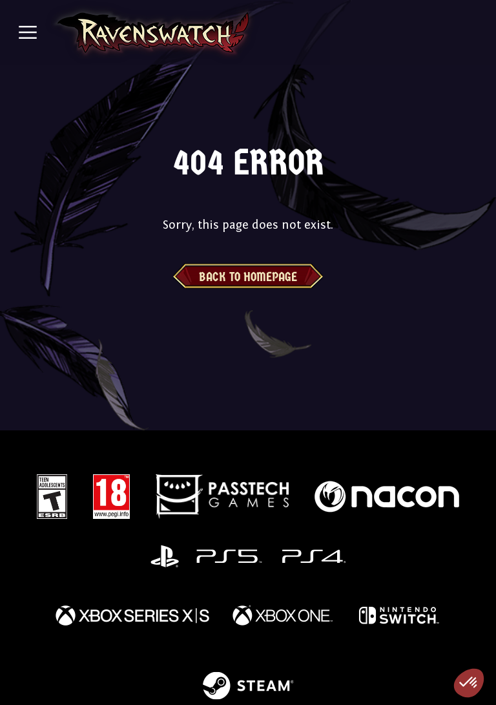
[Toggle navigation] (27, 32)
